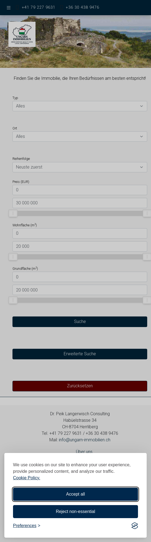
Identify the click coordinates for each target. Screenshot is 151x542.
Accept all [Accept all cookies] (75, 494)
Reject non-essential (75, 511)
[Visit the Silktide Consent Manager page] (134, 525)
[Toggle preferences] (26, 525)
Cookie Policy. (26, 478)
